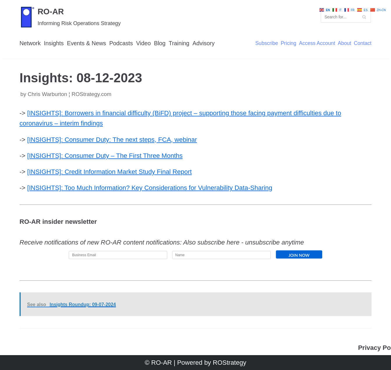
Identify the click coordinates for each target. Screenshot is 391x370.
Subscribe (266, 43)
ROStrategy (229, 362)
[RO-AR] (70, 16)
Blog (160, 43)
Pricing (288, 43)
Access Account (317, 43)
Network (30, 43)
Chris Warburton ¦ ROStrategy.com (69, 94)
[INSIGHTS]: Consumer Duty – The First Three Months (104, 155)
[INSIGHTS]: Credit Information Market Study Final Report (109, 171)
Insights (54, 43)
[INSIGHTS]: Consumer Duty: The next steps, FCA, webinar (112, 139)
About (344, 43)
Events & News (86, 43)
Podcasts (121, 43)
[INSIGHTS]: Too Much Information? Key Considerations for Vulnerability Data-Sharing (149, 187)
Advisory (204, 43)
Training (179, 43)
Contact (362, 43)
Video (143, 43)
